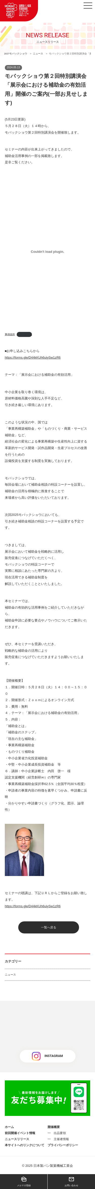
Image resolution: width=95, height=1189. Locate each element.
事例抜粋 (10, 334)
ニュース (10, 974)
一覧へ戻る (48, 927)
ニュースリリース (17, 1139)
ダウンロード (24, 334)
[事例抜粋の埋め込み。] (47, 251)
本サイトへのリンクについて (24, 1145)
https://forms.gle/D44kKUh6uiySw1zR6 (33, 357)
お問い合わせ (71, 1181)
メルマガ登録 (23, 1181)
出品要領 (60, 1133)
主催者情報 (61, 1139)
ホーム (9, 1127)
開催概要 (54, 1127)
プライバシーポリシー (63, 1145)
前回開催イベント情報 (20, 1133)
